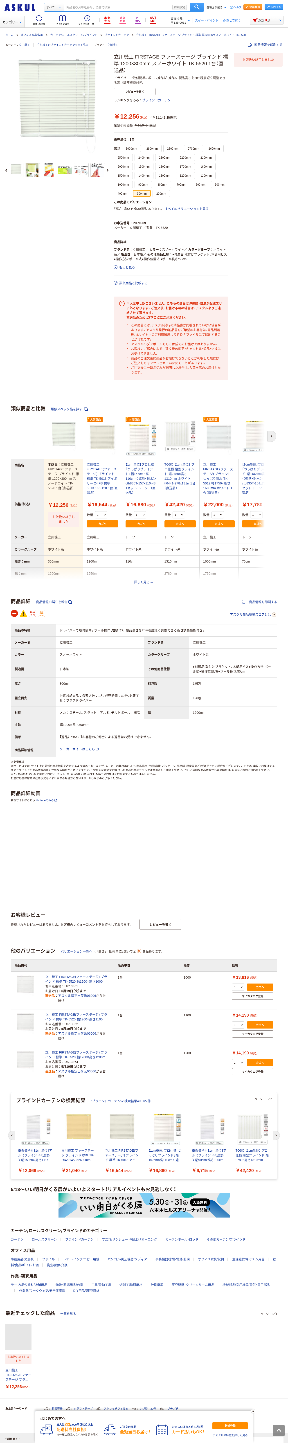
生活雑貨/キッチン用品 (248, 1259)
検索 (197, 7)
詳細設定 (179, 7)
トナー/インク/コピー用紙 (81, 1259)
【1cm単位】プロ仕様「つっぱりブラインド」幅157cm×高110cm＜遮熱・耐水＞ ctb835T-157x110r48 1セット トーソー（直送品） (141, 479)
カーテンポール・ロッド (181, 1239)
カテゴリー (12, 22)
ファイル (48, 1259)
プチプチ (172, 1408)
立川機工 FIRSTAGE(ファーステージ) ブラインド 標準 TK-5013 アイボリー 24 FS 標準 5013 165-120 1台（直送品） (102, 479)
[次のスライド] (107, 170)
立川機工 (24, 45)
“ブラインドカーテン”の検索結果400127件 (121, 1101)
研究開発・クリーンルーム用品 (193, 1285)
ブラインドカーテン (117, 35)
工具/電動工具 (101, 1285)
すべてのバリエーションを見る (187, 209)
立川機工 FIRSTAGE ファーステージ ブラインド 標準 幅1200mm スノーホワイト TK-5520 (191, 35)
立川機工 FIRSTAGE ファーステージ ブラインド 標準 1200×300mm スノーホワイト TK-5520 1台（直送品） (18, 1375)
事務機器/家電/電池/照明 (172, 1259)
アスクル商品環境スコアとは (253, 614)
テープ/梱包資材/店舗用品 (29, 1285)
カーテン (17, 1239)
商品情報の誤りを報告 (54, 602)
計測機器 (157, 1285)
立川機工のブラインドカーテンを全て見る (62, 45)
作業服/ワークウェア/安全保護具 (42, 1290)
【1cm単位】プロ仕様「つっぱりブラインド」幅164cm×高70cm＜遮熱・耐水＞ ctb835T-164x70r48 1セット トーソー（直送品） (257, 479)
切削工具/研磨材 (130, 1285)
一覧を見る (68, 1313)
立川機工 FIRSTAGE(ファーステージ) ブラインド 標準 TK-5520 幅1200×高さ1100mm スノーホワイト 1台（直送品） (76, 1017)
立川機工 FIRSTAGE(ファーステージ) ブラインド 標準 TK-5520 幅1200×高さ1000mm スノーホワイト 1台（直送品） (76, 979)
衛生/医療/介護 (57, 1265)
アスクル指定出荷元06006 (77, 995)
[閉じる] (253, 1411)
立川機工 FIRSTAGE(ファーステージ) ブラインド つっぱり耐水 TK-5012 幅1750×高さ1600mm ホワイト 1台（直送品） (218, 479)
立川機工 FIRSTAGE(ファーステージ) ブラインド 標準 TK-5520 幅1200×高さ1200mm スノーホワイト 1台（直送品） (76, 1055)
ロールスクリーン (44, 1239)
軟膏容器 (57, 1408)
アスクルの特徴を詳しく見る (230, 1435)
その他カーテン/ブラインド (226, 1239)
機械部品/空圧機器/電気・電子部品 (246, 1285)
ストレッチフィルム (116, 1408)
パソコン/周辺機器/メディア (127, 1259)
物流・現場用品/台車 (69, 1285)
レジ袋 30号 (148, 1408)
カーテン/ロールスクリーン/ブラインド (74, 35)
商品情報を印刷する (265, 45)
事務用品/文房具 (22, 1259)
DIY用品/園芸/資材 (86, 1290)
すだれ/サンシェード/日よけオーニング (129, 1239)
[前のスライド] (6, 170)
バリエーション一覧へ (76, 951)
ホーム (9, 35)
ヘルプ (237, 7)
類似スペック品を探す (69, 409)
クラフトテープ (83, 1408)
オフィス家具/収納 (32, 35)
